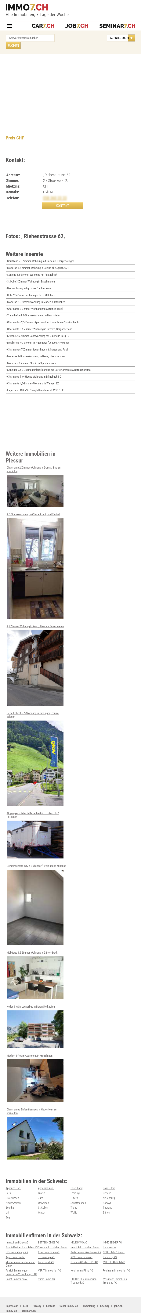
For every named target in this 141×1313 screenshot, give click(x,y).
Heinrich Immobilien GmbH (84, 1234)
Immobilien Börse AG (17, 1229)
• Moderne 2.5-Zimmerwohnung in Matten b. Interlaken (35, 294)
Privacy (37, 1291)
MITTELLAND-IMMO (114, 1248)
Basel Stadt (109, 1176)
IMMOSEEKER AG (112, 1229)
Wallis (73, 1200)
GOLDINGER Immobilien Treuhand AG (83, 1266)
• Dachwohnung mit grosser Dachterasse (28, 281)
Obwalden (43, 1190)
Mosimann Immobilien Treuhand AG (115, 1266)
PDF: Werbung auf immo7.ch (109, 1305)
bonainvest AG (46, 1248)
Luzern (74, 1185)
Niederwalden (13, 1190)
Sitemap (104, 1291)
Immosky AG (110, 1243)
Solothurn (11, 1195)
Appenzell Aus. (46, 1176)
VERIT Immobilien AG (49, 1256)
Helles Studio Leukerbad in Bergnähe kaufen (35, 1015)
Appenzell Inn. (13, 1176)
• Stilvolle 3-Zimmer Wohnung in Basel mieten (30, 274)
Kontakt (50, 1291)
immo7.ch (11, 1296)
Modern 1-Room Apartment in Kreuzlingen (35, 1066)
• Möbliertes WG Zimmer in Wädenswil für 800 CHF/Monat (37, 334)
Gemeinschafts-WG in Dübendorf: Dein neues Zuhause (36, 893)
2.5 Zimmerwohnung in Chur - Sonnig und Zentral (35, 556)
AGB (25, 1291)
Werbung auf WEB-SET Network (79, 1305)
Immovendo (109, 1234)
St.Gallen (43, 1195)
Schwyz (107, 1190)
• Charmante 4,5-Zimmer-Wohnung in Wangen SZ (32, 374)
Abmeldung (89, 1291)
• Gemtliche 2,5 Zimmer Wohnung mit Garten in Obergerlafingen (40, 255)
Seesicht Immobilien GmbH (52, 1234)
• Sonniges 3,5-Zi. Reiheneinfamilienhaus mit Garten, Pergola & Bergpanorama (48, 361)
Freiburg (75, 1181)
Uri (7, 1200)
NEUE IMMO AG (79, 1229)
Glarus (41, 1181)
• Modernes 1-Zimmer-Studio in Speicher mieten (32, 354)
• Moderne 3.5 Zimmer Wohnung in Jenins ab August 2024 (37, 261)
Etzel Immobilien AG (49, 1239)
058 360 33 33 (56, 190)
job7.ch (118, 1291)
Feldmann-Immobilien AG (116, 1256)
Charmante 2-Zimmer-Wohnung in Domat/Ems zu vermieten (35, 476)
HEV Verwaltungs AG (17, 1239)
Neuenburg (109, 1185)
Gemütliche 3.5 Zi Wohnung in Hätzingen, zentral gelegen (35, 748)
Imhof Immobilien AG (17, 1264)
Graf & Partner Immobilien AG (22, 1234)
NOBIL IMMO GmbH (114, 1239)
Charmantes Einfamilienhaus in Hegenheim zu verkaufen (35, 1122)
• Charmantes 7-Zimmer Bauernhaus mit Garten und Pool (37, 341)
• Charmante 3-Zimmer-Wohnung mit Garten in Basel (34, 301)
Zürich (106, 1200)
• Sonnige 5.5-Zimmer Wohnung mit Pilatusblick (31, 268)
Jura (40, 1185)
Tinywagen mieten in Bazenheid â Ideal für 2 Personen (35, 824)
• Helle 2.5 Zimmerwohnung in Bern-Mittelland (30, 288)
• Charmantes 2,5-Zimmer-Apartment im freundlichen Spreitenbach (42, 314)
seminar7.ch (29, 1296)
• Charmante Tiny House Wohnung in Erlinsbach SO (33, 367)
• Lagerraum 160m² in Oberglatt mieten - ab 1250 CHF (34, 381)
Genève (107, 1181)
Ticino (73, 1195)
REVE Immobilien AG (81, 1243)
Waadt (41, 1200)
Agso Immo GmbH (15, 1243)
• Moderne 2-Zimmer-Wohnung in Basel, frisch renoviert (36, 347)
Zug (8, 1204)
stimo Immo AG (46, 1264)
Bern (8, 1181)
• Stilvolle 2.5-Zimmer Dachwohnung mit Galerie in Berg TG (38, 327)
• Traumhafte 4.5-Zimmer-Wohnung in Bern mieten (33, 308)
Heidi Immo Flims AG (81, 1256)
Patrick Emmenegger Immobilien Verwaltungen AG (21, 1258)
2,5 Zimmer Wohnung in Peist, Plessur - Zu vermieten (35, 654)
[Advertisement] (70, 80)
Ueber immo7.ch (69, 1291)
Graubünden (12, 1185)
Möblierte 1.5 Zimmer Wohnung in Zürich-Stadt (35, 964)
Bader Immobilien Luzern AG (85, 1239)
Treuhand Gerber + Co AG (84, 1248)
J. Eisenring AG (46, 1243)
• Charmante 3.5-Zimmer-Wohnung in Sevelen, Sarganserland (39, 321)
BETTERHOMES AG (48, 1229)
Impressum (12, 1291)
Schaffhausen (78, 1190)
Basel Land (76, 1176)
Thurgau (107, 1195)
